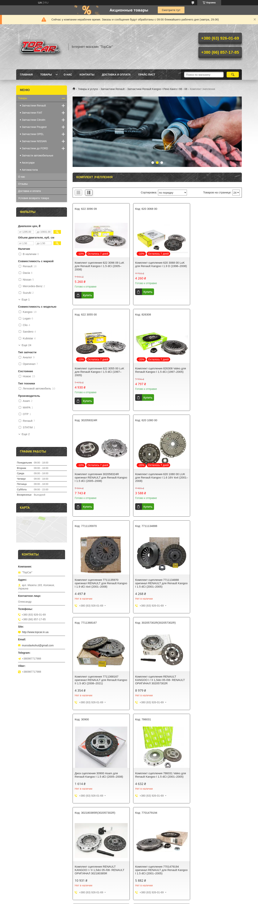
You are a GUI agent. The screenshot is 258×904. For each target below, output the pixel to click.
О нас (68, 74)
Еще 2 (26, 434)
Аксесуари (28, 162)
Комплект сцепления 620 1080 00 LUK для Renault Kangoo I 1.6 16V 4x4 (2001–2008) (215, 372)
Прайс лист (146, 74)
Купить (87, 295)
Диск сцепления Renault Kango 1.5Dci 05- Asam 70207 (156, 766)
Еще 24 (26, 345)
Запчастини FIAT (32, 112)
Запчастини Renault (113, 89)
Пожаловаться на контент (116, 825)
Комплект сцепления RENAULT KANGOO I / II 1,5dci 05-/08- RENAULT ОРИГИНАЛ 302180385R (99, 671)
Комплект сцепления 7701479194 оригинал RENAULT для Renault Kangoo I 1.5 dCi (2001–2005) (154, 671)
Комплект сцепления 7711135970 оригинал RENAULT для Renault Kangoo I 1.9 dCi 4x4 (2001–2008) (96, 477)
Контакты (87, 74)
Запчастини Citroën (33, 119)
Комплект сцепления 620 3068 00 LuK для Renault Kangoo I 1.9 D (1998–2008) (157, 266)
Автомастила (30, 169)
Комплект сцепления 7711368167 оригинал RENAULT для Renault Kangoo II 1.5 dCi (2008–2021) (211, 477)
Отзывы (23, 183)
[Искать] (233, 74)
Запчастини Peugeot (34, 126)
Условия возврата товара (33, 198)
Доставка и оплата (116, 74)
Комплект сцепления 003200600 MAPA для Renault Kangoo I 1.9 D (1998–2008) (96, 768)
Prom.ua (145, 822)
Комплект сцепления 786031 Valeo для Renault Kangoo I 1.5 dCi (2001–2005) (213, 574)
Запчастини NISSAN (34, 141)
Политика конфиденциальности (148, 825)
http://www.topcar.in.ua (35, 632)
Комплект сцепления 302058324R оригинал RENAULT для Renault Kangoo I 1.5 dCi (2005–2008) (154, 372)
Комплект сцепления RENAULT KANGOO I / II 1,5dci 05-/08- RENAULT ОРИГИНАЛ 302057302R (99, 574)
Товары (46, 74)
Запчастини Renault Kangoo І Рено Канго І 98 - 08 (157, 89)
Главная (26, 74)
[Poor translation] (14, 849)
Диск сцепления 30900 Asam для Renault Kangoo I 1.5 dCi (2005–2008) (156, 572)
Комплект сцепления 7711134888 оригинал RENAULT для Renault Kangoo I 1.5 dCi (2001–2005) (154, 477)
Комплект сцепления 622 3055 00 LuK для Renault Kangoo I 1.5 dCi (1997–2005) (214, 266)
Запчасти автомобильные (37, 155)
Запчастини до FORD (35, 148)
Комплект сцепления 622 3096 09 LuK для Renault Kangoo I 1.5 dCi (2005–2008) (99, 266)
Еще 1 (26, 299)
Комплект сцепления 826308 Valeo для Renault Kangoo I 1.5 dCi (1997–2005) (98, 372)
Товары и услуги (88, 89)
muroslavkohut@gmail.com (38, 645)
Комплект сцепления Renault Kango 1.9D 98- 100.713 (213, 766)
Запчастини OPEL (33, 134)
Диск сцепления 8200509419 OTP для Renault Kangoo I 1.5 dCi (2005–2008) (214, 669)
